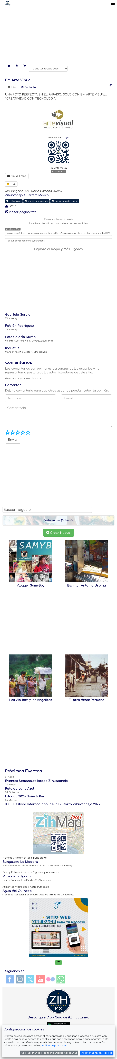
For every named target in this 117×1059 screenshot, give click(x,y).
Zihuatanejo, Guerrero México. (27, 195)
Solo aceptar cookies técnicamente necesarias (49, 1053)
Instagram (20, 979)
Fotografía (13, 201)
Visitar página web (22, 212)
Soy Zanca (8, 3)
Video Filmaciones (36, 201)
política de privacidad (54, 1045)
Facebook (10, 979)
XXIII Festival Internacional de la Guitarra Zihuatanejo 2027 (52, 804)
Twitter (30, 979)
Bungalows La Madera (20, 861)
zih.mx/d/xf (58, 172)
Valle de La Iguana (17, 876)
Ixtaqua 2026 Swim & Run (25, 796)
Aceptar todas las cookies (97, 1053)
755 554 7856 (16, 176)
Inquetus (12, 348)
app (67, 138)
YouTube (40, 979)
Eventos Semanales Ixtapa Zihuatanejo (36, 781)
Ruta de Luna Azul (19, 788)
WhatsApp (60, 979)
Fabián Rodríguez (19, 325)
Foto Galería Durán (20, 337)
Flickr (50, 979)
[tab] (11, 87)
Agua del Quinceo (17, 891)
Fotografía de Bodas (65, 201)
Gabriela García (17, 314)
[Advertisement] (58, 33)
